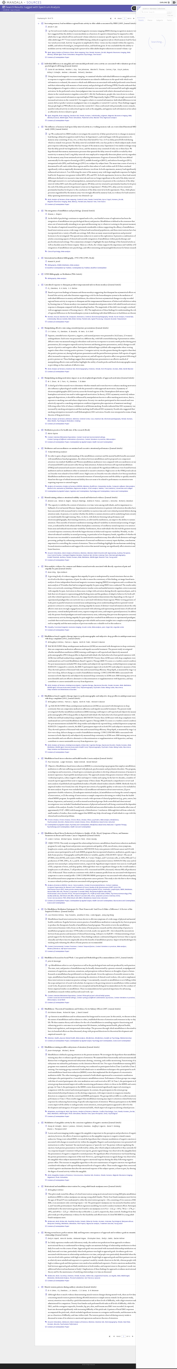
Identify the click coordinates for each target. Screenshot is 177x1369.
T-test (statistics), (110, 488)
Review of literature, (53, 948)
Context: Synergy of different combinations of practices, (65, 439)
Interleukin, (107, 889)
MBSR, (122, 889)
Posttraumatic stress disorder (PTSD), (59, 894)
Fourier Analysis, (119, 317)
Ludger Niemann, (66, 762)
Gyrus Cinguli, (107, 199)
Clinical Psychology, (54, 251)
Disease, (84, 820)
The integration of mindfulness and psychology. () (70, 210)
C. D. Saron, (83, 1290)
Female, (91, 52)
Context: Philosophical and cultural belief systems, (93, 995)
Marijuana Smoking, (54, 1223)
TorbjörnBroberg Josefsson (57, 452)
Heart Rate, (126, 1322)
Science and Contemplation (119, 491)
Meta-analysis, (97, 627)
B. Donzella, (73, 331)
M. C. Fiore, (62, 381)
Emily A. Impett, (54, 1238)
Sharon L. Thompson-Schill (57, 1129)
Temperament (121, 319)
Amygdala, (55, 116)
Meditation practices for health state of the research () (67, 430)
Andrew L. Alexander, (70, 72)
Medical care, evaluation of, (56, 488)
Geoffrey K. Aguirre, (99, 1126)
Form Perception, (106, 369)
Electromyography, (82, 369)
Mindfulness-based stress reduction (103, 822)
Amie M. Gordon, (66, 1238)
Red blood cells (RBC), (67, 896)
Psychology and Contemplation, (100, 491)
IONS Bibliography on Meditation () (63, 274)
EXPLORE (165, 2)
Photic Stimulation (62, 1177)
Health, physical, (60, 1038)
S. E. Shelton (72, 288)
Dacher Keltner (119, 1238)
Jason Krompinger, (55, 1050)
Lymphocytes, (115, 889)
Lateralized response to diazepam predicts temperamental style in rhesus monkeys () (83, 284)
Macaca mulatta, (62, 319)
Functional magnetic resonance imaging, (68, 627)
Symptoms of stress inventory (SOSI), (108, 896)
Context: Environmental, (56, 946)
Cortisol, (108, 885)
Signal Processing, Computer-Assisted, (104, 319)
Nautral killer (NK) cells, (55, 891)
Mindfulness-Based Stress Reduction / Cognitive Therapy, (108, 825)
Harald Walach (91, 762)
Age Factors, (74, 1111)
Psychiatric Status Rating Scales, (104, 687)
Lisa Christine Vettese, (56, 915)
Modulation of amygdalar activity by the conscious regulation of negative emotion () (83, 1122)
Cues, (92, 419)
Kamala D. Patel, (79, 839)
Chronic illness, (76, 820)
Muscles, (57, 1324)
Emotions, (92, 369)
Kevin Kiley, (52, 572)
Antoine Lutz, (53, 501)
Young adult (113, 557)
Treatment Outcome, (107, 1223)
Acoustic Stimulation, (55, 553)
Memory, (50, 54)
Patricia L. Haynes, (72, 642)
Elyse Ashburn (62, 572)
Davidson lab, (74, 116)
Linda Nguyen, (95, 915)
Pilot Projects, (81, 1223)
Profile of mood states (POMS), (100, 894)
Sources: (6, 10)
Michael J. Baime (68, 1050)
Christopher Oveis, (94, 1238)
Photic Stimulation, (69, 54)
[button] (174, 2)
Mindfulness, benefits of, (103, 1038)
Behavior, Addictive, (72, 419)
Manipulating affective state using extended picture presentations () (76, 328)
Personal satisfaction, (77, 1278)
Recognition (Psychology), (84, 54)
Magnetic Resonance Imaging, (117, 52)
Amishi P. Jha (52, 27)
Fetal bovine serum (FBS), (55, 889)
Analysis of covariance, (55, 486)
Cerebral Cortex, (82, 199)
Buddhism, (93, 486)
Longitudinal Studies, (101, 1276)
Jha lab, (103, 52)
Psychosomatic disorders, (56, 822)
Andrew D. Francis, (94, 501)
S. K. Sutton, (52, 331)
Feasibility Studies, (74, 1221)
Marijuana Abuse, (128, 1221)
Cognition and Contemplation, (79, 491)
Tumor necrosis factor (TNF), (56, 898)
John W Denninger (54, 961)
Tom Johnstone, (84, 69)
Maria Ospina (53, 433)
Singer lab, (109, 627)
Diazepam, (72, 317)
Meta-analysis (65, 251)
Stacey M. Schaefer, (55, 1126)
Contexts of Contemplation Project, (58, 442)
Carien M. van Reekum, (56, 69)
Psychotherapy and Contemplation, (58, 827)
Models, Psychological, (58, 421)
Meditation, (66, 265)
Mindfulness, (114, 820)
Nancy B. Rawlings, (79, 501)
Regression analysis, (80, 488)
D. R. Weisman (93, 1290)
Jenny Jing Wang (108, 915)
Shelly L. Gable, (107, 1238)
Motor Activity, (76, 319)
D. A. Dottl (89, 331)
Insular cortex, (87, 627)
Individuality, (95, 116)
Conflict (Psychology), (106, 1111)
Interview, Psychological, (113, 1221)
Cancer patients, (78, 885)
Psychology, (116, 1038)
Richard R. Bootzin (98, 642)
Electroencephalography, (100, 317)
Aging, (54, 52)
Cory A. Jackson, (123, 69)
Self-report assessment (68, 948)
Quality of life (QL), (53, 896)
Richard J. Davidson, (83, 1126)
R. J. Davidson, (53, 288)
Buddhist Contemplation (99, 268)
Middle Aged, (58, 54)
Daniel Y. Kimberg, (114, 1126)
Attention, (86, 486)
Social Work (61, 1000)
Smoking (77, 421)
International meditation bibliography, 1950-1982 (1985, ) (69, 258)
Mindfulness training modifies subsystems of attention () (72, 1047)
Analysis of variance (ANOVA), (73, 486)
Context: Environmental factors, (94, 885)
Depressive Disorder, (101, 685)
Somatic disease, (79, 822)
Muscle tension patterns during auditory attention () (70, 1287)
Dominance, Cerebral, (84, 317)
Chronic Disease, (53, 820)
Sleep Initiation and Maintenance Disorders (62, 689)
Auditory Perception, (124, 553)
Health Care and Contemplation (102, 442)
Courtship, (63, 1276)
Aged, (49, 52)
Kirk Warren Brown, (55, 1012)
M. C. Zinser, (52, 381)
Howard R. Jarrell (54, 261)
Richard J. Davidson (85, 72)
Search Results (15, 10)
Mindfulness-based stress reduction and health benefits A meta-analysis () (78, 758)
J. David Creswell (82, 1012)
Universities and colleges (124, 488)
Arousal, (56, 317)
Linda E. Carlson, (54, 839)
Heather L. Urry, (71, 69)
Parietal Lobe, (82, 202)
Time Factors (97, 54)
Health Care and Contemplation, (102, 901)
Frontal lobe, (97, 199)
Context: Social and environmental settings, (91, 437)
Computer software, (118, 486)
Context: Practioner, (70, 946)
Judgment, (104, 116)
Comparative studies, (105, 486)
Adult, (50, 199)
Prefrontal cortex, (87, 118)
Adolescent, (51, 1221)
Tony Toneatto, (70, 915)
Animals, (50, 317)
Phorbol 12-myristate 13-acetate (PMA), (76, 891)
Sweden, (101, 488)
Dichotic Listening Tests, (101, 555)
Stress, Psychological (110, 1113)
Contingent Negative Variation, (72, 555)
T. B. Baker (82, 381)
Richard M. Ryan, (69, 1012)
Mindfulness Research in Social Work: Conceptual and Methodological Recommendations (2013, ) (89, 957)
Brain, (72, 52)
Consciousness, (78, 1175)
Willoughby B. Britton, (56, 642)
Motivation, (70, 421)
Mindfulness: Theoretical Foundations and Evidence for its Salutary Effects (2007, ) (83, 1009)
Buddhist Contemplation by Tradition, (59, 268)
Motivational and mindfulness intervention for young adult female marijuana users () (83, 1186)
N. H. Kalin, (63, 288)
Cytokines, (115, 885)
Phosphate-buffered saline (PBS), (101, 891)
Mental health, (71, 1038)
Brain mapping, (80, 52)
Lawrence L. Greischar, (110, 501)
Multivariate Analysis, (62, 1278)
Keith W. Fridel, (85, 642)
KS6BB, (59, 265)
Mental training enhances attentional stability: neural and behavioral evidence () (81, 497)
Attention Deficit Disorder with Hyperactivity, (102, 553)
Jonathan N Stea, (83, 915)
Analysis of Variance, (63, 52)
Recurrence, (119, 687)
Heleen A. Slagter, (65, 501)
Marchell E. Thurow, (97, 69)
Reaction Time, (98, 118)
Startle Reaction (128, 369)
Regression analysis (110, 118)
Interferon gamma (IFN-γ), (94, 889)
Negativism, (51, 1177)
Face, (87, 52)
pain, (103, 627)
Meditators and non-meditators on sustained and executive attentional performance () (83, 448)
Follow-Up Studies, (92, 1221)
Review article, (69, 822)
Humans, (98, 52)
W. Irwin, (82, 331)
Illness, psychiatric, (93, 820)
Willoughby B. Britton (55, 1190)
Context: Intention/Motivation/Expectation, (62, 437)
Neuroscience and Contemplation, (124, 901)
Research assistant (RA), (83, 896)
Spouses (97, 1278)
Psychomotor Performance (69, 1324)
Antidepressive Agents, (73, 685)
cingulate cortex (118, 627)
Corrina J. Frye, (111, 69)
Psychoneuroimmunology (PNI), (121, 894)
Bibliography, (52, 265)
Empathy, (51, 627)
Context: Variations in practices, (95, 439)
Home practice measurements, (75, 889)
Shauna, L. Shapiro (55, 214)
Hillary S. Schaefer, (54, 72)
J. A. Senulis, (73, 1290)
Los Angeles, (113, 1276)
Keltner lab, (90, 1276)
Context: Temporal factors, (86, 946)
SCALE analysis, (93, 488)
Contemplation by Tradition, (81, 268)
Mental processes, (53, 118)
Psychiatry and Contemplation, (80, 825)
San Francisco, (89, 1278)
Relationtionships (126, 1038)
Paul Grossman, (54, 762)
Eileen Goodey (91, 839)
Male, (129, 52)
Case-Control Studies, (54, 555)
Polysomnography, (87, 687)
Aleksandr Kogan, (80, 1238)
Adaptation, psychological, (56, 1111)
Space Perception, (97, 1113)
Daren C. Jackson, (69, 1126)
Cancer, (70, 885)
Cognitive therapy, (87, 685)
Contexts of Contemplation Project (58, 57)
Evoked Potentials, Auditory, (56, 557)
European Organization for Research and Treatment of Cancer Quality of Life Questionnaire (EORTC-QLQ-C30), (84, 887)
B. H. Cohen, (52, 1290)
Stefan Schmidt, (80, 762)
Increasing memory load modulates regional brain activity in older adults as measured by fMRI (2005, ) (90, 23)
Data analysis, (130, 486)
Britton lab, (85, 745)
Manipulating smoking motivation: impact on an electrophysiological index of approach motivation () (89, 378)
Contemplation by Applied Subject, (81, 442)
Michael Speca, (67, 839)
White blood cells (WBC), (75, 898)
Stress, (88, 822)
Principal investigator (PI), (81, 894)
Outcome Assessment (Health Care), (68, 687)
